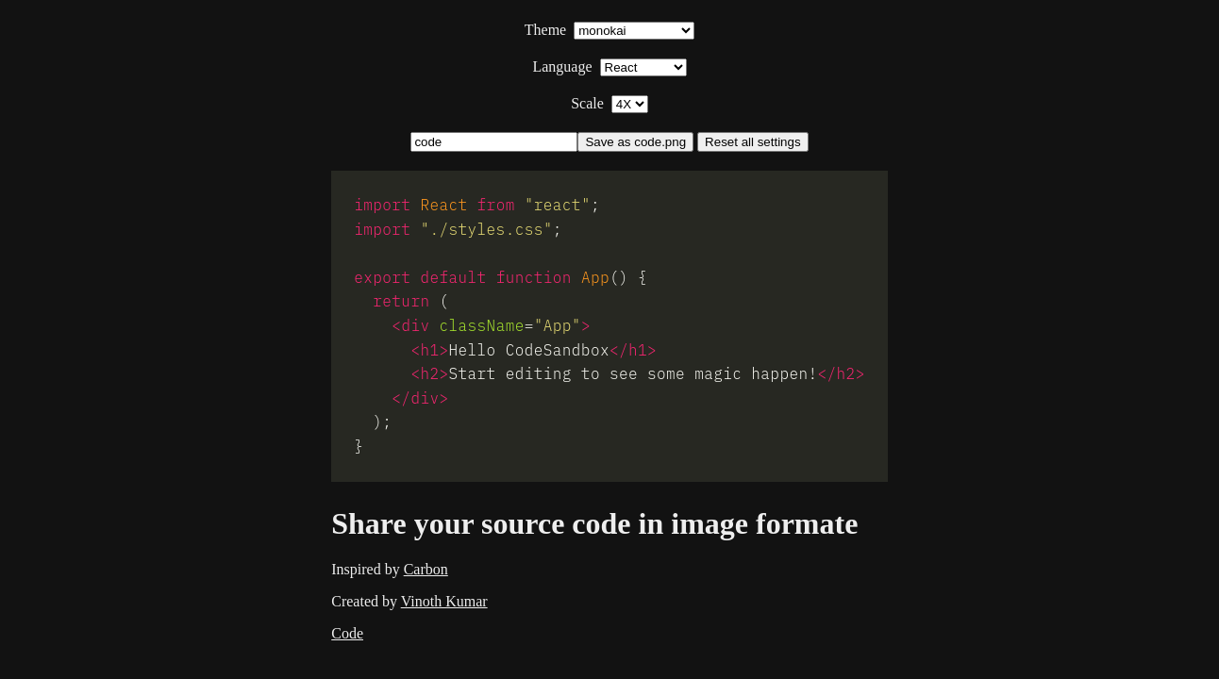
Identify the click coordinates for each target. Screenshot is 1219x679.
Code (347, 633)
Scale (609, 103)
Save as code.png (635, 142)
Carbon (426, 569)
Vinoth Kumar (444, 601)
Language (609, 66)
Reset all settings (753, 142)
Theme (609, 30)
